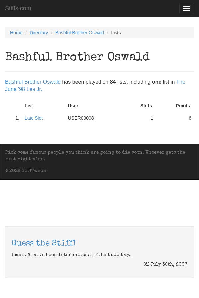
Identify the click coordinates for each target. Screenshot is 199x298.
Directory (39, 32)
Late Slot (34, 118)
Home (16, 32)
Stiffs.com (18, 8)
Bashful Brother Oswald (79, 32)
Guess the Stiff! (44, 244)
